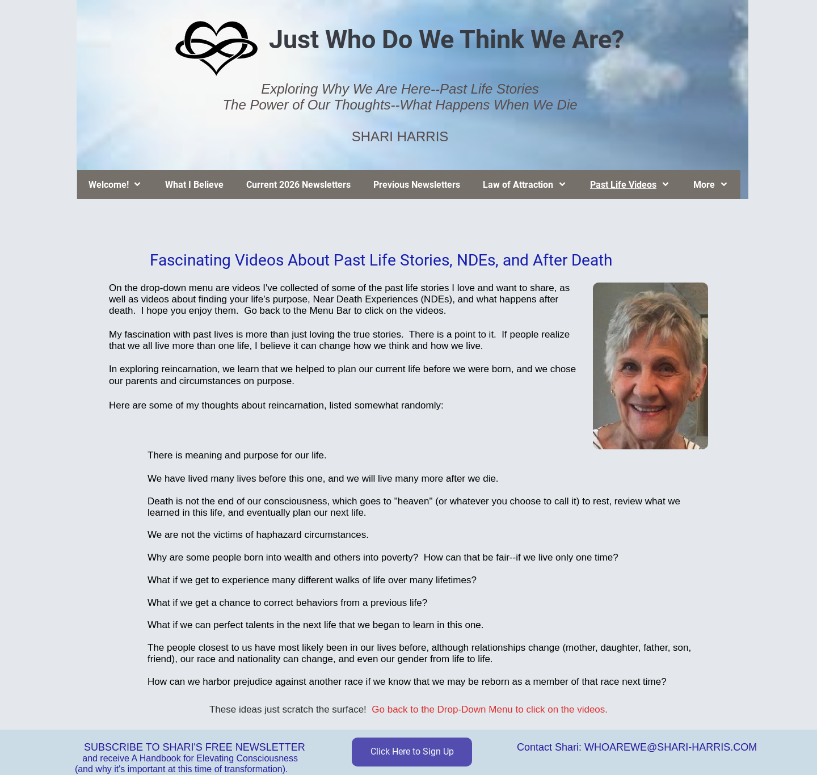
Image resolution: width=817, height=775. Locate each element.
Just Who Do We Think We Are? (446, 39)
